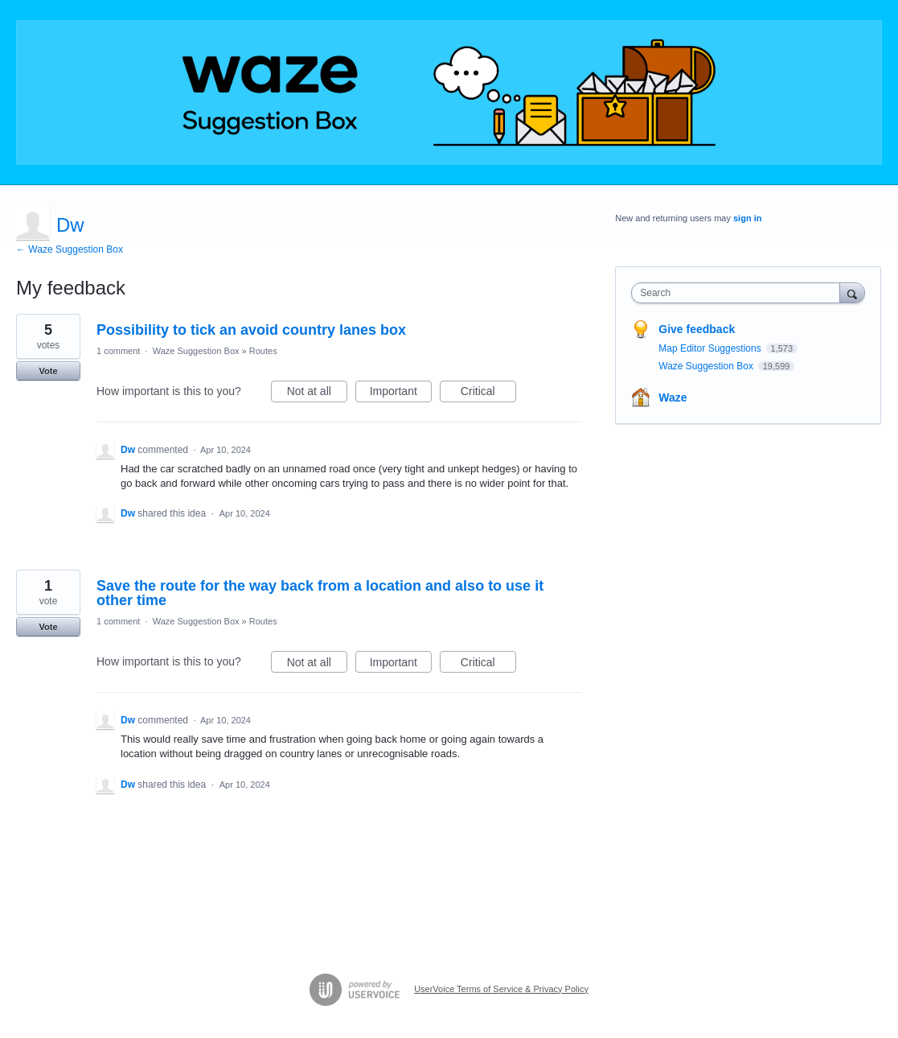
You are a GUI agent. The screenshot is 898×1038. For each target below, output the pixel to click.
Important (401, 393)
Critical (488, 393)
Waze (672, 397)
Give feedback (696, 329)
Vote (48, 371)
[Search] (852, 292)
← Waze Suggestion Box (69, 249)
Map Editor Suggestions (711, 348)
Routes (263, 351)
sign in (747, 218)
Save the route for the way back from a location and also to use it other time (319, 593)
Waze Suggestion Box (196, 351)
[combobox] (739, 293)
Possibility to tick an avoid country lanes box (251, 330)
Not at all (317, 393)
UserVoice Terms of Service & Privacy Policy (501, 989)
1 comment (118, 351)
